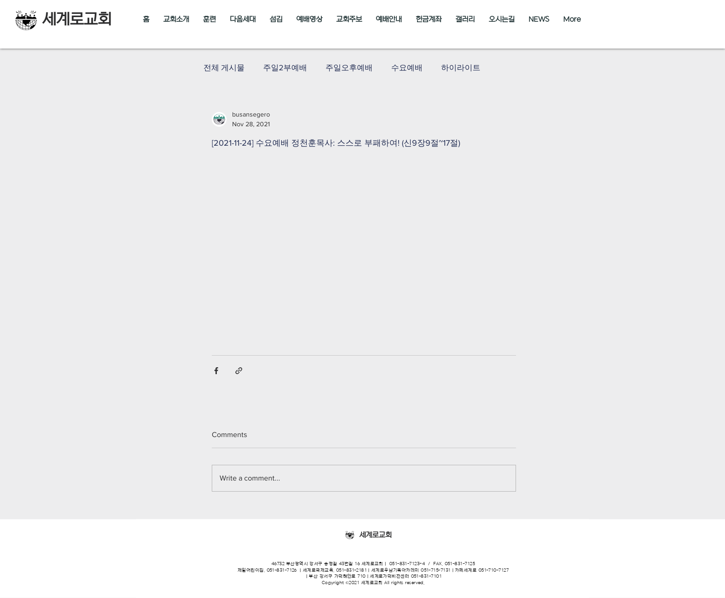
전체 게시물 (224, 67)
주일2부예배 (285, 67)
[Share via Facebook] (216, 370)
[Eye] (349, 535)
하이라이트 (460, 67)
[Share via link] (238, 370)
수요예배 (407, 67)
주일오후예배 (349, 67)
